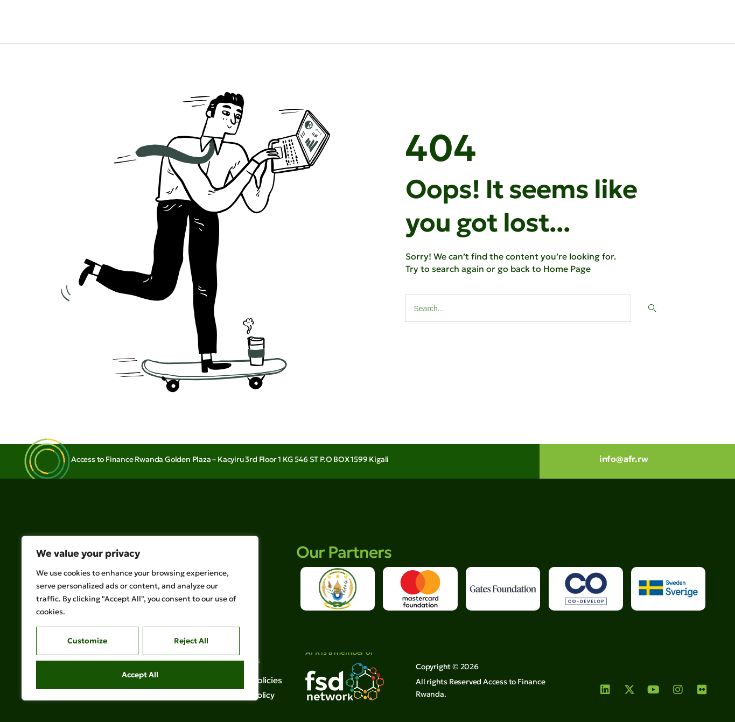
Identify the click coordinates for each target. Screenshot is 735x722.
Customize (87, 641)
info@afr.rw (623, 458)
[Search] (651, 307)
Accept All (140, 674)
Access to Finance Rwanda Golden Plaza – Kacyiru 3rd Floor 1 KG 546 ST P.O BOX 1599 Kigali (230, 459)
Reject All (191, 641)
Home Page (567, 268)
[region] (140, 618)
